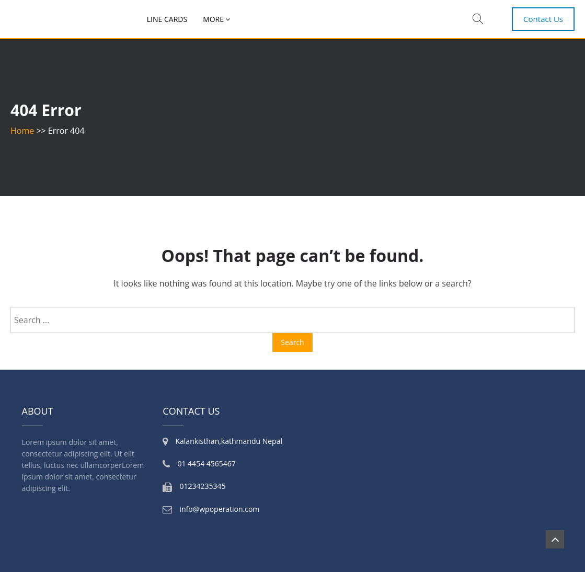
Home (22, 130)
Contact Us (543, 19)
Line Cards (167, 19)
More (213, 19)
